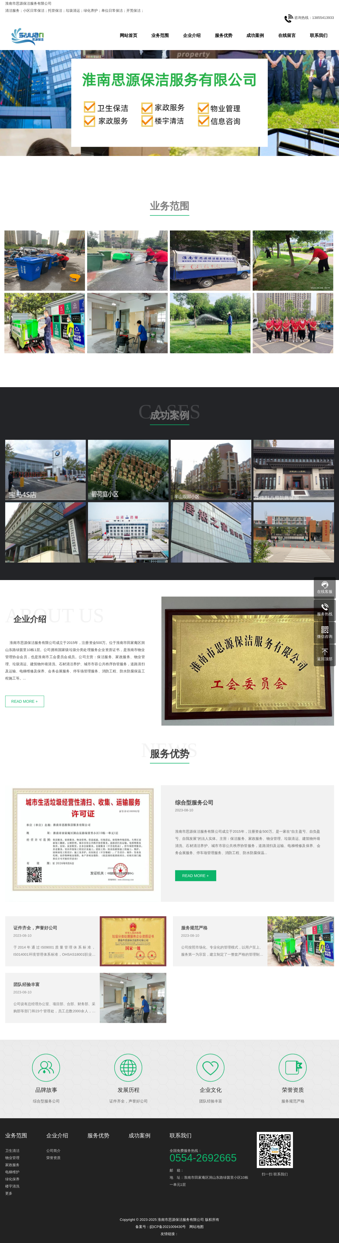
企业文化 (211, 1115)
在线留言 (287, 35)
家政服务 (12, 1165)
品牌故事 (46, 1115)
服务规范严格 (194, 951)
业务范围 (160, 35)
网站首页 (128, 35)
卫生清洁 (12, 1151)
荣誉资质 (293, 1115)
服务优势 (223, 35)
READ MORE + (195, 901)
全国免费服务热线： (211, 1155)
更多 (8, 1193)
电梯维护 (12, 1172)
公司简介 (53, 1151)
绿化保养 (12, 1179)
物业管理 (12, 1158)
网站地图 (196, 1227)
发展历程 (128, 1115)
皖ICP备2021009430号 (168, 1227)
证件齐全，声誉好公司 (35, 951)
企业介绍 (192, 35)
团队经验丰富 (26, 1008)
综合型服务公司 (194, 828)
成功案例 (255, 35)
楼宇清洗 (12, 1186)
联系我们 (318, 35)
